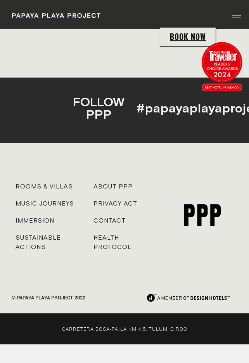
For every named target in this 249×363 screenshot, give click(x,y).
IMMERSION (35, 220)
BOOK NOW (188, 36)
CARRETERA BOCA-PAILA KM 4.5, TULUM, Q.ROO (124, 329)
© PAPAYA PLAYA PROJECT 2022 (48, 297)
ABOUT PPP (113, 186)
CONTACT (109, 220)
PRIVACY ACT (115, 203)
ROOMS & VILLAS (44, 186)
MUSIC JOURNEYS (45, 203)
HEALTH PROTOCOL (112, 242)
